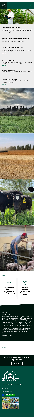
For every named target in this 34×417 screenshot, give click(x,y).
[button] (16, 299)
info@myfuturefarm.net (6, 1)
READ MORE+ (4, 34)
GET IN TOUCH (17, 363)
